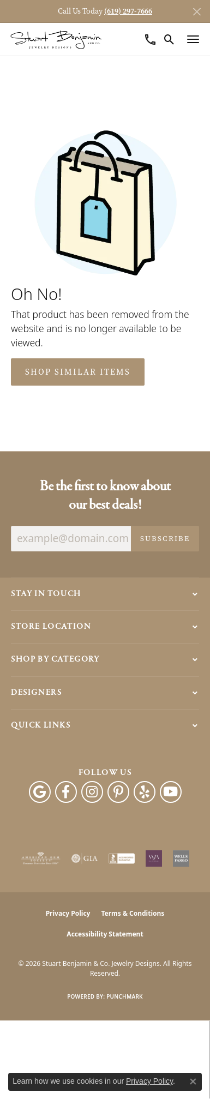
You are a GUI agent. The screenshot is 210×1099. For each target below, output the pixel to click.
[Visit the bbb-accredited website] (122, 858)
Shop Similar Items (77, 372)
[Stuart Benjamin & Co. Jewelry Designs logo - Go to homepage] (56, 39)
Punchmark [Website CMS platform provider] (124, 996)
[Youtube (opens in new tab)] (171, 792)
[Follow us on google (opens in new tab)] (40, 792)
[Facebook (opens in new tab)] (66, 792)
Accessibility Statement (105, 934)
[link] (150, 39)
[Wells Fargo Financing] (181, 858)
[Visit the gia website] (84, 858)
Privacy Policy (68, 913)
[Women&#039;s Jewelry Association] (154, 858)
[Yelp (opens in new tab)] (144, 792)
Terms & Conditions (132, 913)
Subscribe (165, 538)
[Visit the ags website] (41, 858)
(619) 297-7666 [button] (128, 11)
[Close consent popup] (193, 1081)
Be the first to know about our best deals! (105, 496)
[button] (169, 39)
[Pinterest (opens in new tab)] (118, 792)
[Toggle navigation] (193, 39)
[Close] (196, 12)
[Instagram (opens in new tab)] (92, 792)
